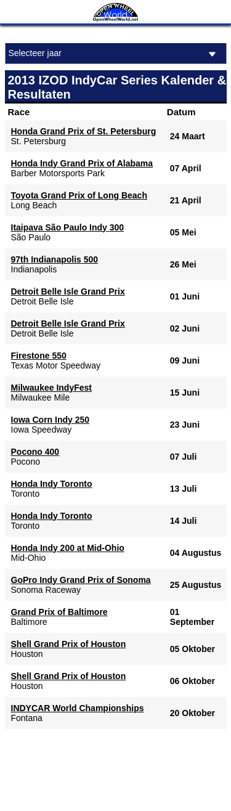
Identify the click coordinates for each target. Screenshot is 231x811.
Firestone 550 (39, 356)
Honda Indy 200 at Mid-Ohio (67, 548)
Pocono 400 (35, 452)
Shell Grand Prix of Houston (68, 644)
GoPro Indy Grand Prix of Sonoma (81, 580)
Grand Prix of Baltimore (59, 612)
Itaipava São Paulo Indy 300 (67, 227)
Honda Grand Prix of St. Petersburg (83, 131)
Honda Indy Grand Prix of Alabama (82, 163)
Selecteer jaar (114, 54)
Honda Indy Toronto (51, 484)
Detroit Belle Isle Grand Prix (68, 291)
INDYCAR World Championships (77, 708)
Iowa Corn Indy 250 (50, 420)
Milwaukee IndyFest (51, 388)
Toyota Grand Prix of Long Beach (79, 195)
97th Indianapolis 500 (55, 259)
